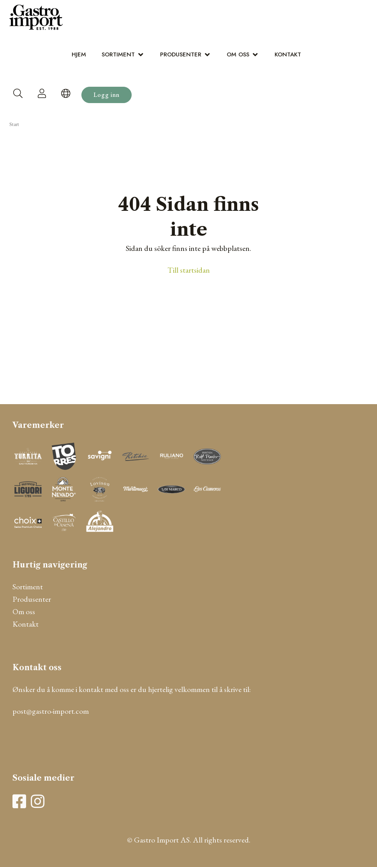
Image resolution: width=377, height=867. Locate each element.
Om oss (238, 54)
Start (14, 124)
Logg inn (106, 95)
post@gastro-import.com (50, 711)
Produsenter (180, 54)
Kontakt (288, 54)
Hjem (79, 54)
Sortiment (118, 54)
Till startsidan (188, 270)
